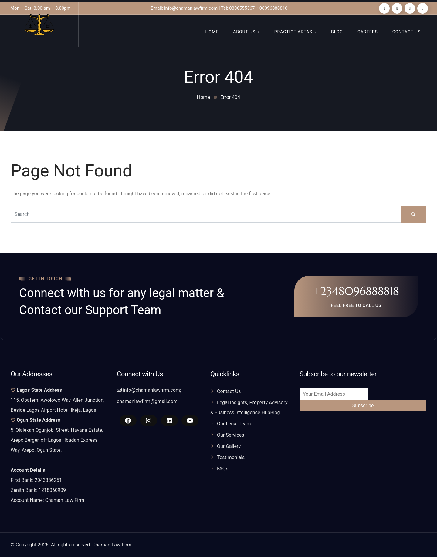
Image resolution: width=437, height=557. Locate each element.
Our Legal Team (234, 424)
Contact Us (406, 31)
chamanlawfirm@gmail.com (147, 401)
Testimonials (231, 457)
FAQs (222, 468)
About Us (244, 31)
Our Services (230, 435)
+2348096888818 (356, 291)
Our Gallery (229, 446)
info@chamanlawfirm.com (151, 390)
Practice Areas (293, 31)
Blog (337, 31)
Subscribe (363, 405)
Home (211, 31)
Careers (367, 31)
